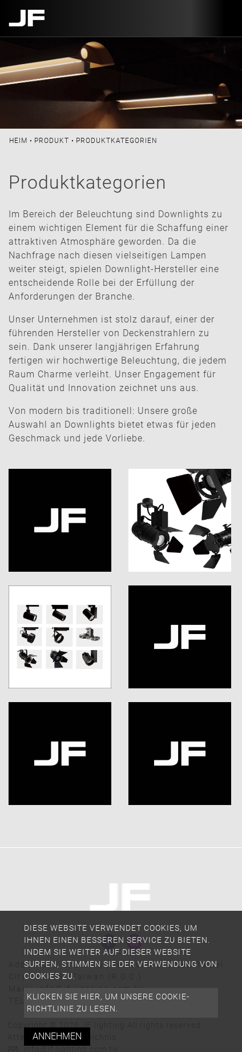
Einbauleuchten (52, 711)
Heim (18, 141)
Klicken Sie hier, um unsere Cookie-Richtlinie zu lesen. (108, 1002)
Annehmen (57, 1036)
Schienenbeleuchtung (65, 594)
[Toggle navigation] (220, 18)
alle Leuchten (47, 478)
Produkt (51, 141)
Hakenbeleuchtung (178, 711)
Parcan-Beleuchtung (179, 485)
